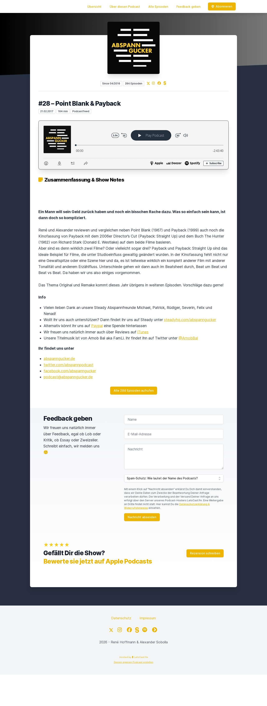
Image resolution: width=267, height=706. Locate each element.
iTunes (143, 332)
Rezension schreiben (205, 553)
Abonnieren (222, 6)
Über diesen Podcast (125, 6)
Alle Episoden (158, 6)
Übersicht (94, 6)
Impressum (148, 618)
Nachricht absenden (142, 517)
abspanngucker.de (59, 358)
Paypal (97, 326)
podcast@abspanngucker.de (68, 377)
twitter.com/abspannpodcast (68, 365)
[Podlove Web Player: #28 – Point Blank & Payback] (133, 145)
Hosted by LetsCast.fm (133, 657)
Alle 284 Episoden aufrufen (134, 390)
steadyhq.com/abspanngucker (190, 319)
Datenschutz (121, 618)
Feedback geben (188, 6)
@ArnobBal (188, 338)
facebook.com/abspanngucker (70, 371)
